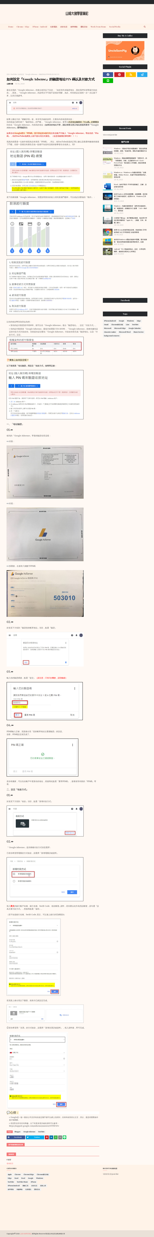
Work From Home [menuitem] (98, 27)
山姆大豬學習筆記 (26, 1234)
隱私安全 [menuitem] (84, 27)
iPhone (33, 1182)
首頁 (8, 74)
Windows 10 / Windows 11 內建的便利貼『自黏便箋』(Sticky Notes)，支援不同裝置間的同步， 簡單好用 (130, 174)
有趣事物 (19, 1189)
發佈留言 (10, 1163)
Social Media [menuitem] (114, 27)
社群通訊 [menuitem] (53, 27)
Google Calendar (135, 328)
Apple (10, 1174)
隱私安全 (37, 1189)
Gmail (106, 324)
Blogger (17, 1132)
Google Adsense (29, 1132)
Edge (139, 321)
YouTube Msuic (22, 1182)
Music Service (139, 332)
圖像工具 (25, 1186)
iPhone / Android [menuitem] (39, 27)
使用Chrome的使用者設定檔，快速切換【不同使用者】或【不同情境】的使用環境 (130, 231)
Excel (16, 1178)
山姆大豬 (10, 84)
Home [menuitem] (10, 27)
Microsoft (107, 328)
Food (23, 1178)
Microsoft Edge (120, 328)
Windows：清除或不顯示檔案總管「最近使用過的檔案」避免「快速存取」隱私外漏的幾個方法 (130, 149)
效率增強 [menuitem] (74, 27)
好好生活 (34, 1186)
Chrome (18, 1174)
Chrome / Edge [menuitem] (22, 27)
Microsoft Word (125, 332)
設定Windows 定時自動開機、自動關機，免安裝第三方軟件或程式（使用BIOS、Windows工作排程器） (130, 196)
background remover (111, 336)
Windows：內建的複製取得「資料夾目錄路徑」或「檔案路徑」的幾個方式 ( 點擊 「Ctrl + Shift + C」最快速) (130, 208)
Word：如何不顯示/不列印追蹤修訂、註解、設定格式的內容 (130, 185)
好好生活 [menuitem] (63, 27)
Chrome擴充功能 (117, 324)
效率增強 (11, 1189)
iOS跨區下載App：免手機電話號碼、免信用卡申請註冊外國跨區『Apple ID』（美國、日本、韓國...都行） (130, 220)
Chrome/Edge (29, 1174)
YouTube (14, 74)
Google (121, 321)
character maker (110, 332)
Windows (130, 321)
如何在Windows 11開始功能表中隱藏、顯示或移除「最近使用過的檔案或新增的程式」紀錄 (130, 240)
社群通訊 (28, 1189)
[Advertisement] (53, 52)
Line (127, 324)
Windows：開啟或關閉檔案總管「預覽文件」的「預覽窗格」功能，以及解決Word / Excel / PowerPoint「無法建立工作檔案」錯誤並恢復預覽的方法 (130, 161)
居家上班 (43, 1186)
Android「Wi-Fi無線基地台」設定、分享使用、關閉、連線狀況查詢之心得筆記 (130, 250)
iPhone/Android (110, 321)
